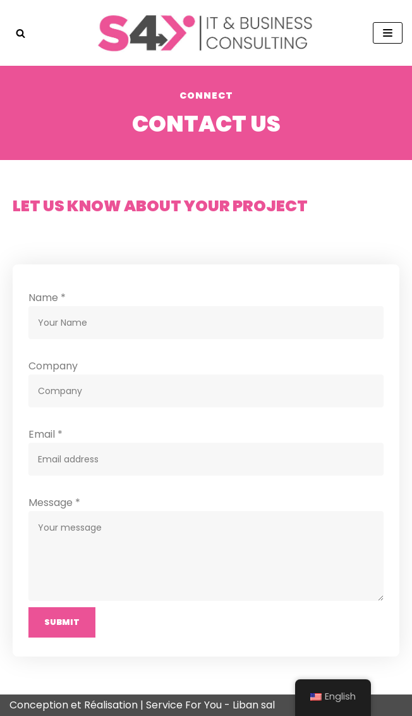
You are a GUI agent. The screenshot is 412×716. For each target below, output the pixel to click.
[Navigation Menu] (388, 33)
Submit (62, 622)
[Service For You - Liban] (206, 33)
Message (54, 502)
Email (45, 434)
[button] (20, 33)
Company (53, 366)
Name (47, 297)
